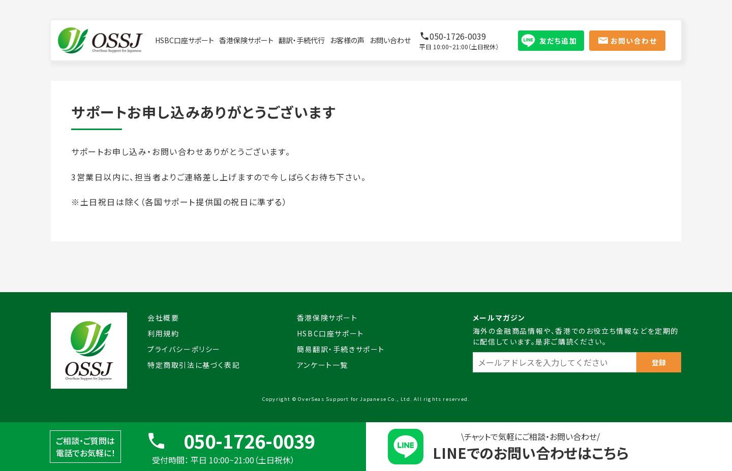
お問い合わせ (390, 40)
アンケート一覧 (322, 365)
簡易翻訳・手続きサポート (341, 349)
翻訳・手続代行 (302, 40)
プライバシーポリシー (184, 349)
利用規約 (163, 333)
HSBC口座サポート (184, 40)
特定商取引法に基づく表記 (193, 365)
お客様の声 (347, 40)
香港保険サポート (246, 40)
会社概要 (163, 317)
